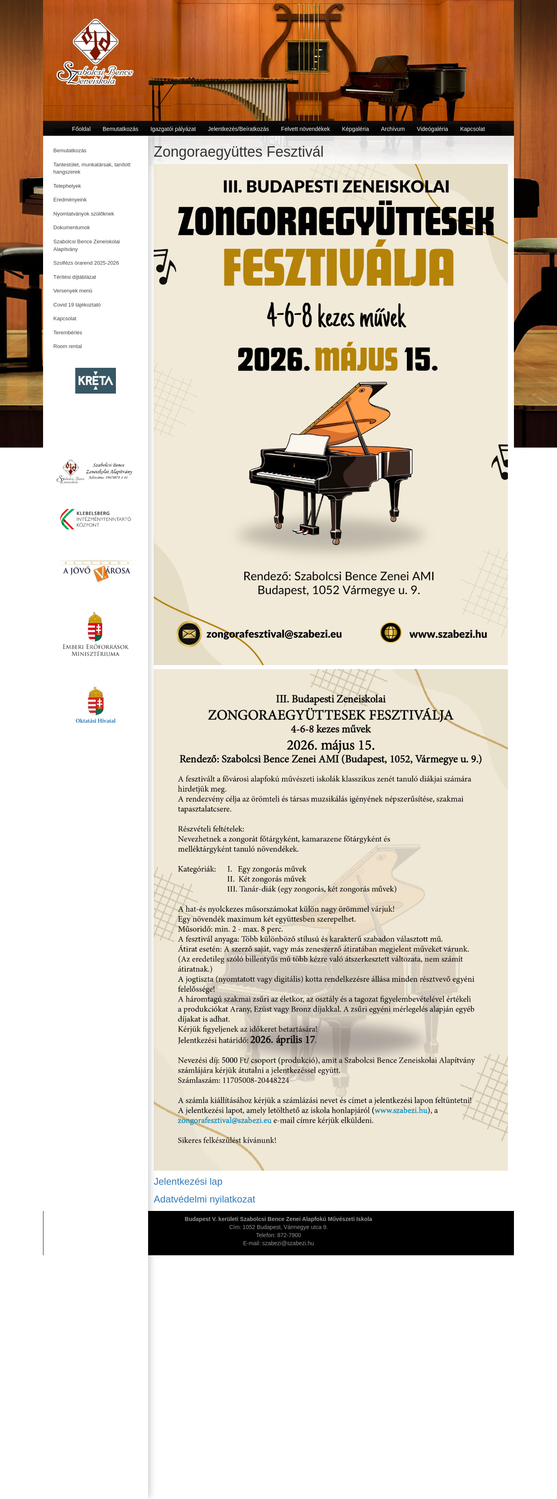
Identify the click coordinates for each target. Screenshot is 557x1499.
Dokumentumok (72, 227)
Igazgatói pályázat (173, 129)
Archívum (393, 129)
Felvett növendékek (305, 129)
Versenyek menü (73, 291)
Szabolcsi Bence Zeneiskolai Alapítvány (87, 245)
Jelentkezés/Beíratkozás (238, 129)
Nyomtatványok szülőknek (84, 214)
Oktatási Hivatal (96, 721)
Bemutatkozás (70, 150)
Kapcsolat (65, 318)
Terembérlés (68, 333)
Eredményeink (70, 200)
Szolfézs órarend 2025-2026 (86, 263)
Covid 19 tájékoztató (77, 305)
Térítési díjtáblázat (75, 277)
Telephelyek (67, 186)
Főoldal (81, 129)
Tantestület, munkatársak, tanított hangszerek (92, 168)
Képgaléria (355, 129)
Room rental (68, 346)
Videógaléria (432, 129)
